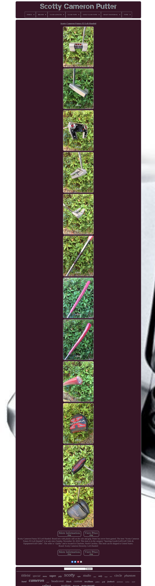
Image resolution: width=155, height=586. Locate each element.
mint (94, 576)
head (106, 576)
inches (127, 582)
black (68, 581)
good (48, 582)
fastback (111, 581)
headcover (57, 581)
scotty (69, 575)
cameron (36, 580)
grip (60, 576)
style (133, 582)
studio (87, 575)
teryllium (89, 581)
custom (78, 581)
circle (118, 575)
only (100, 576)
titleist (25, 575)
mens (45, 576)
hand (24, 581)
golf (103, 582)
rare (111, 576)
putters (98, 582)
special (36, 575)
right (79, 576)
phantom (129, 575)
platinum (120, 582)
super (52, 575)
